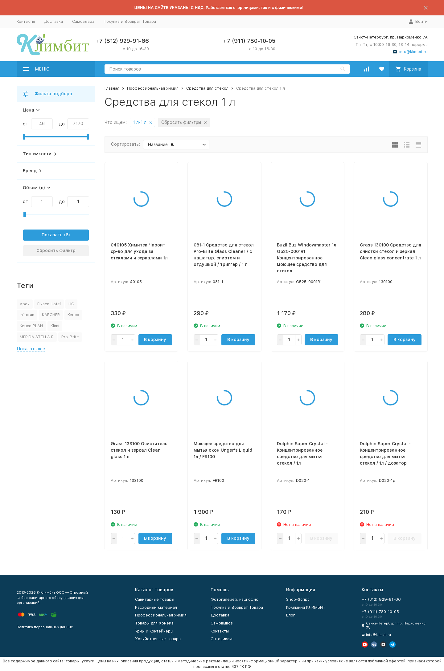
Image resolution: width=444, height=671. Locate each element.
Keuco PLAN (31, 325)
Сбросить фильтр (56, 250)
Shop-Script (297, 599)
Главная (112, 88)
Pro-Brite (70, 337)
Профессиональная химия (153, 88)
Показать (52, 234)
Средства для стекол (207, 88)
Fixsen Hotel (49, 304)
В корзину (155, 339)
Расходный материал (156, 607)
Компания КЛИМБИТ (306, 607)
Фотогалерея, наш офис (234, 599)
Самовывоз (83, 21)
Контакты (26, 21)
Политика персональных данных (45, 627)
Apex (25, 304)
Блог (290, 615)
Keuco (73, 314)
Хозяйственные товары (158, 638)
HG (71, 304)
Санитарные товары (154, 599)
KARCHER (51, 314)
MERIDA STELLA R (37, 337)
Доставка (53, 21)
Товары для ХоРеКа (154, 623)
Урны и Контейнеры (154, 631)
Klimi (55, 325)
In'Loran (27, 314)
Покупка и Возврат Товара (130, 21)
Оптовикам (221, 638)
